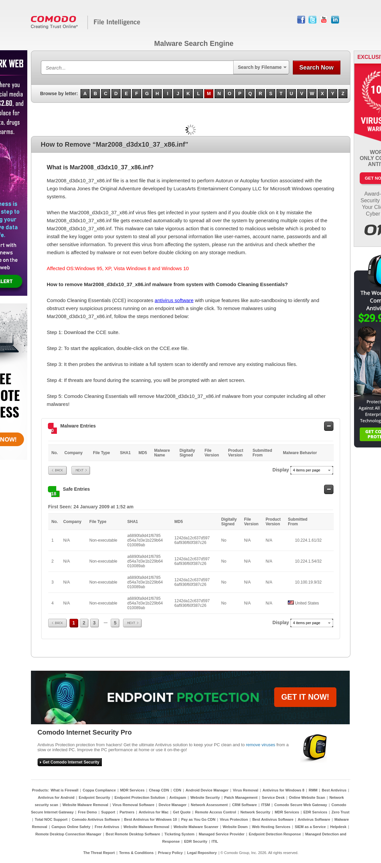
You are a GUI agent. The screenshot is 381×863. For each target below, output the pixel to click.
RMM (313, 790)
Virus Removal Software (133, 805)
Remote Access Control (215, 812)
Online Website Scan (307, 797)
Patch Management (241, 797)
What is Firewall (64, 790)
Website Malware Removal (85, 805)
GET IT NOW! (305, 697)
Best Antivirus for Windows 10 (150, 819)
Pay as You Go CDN (198, 819)
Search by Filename (260, 67)
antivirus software (174, 300)
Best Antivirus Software (272, 819)
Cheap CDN (159, 790)
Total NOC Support (51, 819)
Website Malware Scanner (195, 827)
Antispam (177, 797)
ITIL (215, 841)
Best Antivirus (334, 790)
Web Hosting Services (271, 827)
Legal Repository (202, 853)
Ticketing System (179, 834)
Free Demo (87, 812)
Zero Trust (340, 812)
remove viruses (260, 744)
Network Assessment (209, 805)
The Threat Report (99, 853)
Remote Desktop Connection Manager (68, 834)
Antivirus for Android (56, 797)
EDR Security (195, 841)
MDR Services (132, 790)
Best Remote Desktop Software (133, 834)
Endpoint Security (94, 797)
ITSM (265, 805)
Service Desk (273, 797)
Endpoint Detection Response (275, 834)
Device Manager (173, 805)
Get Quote (182, 812)
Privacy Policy (170, 853)
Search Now (316, 67)
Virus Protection (234, 819)
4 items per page (306, 470)
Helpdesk (338, 827)
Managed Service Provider (222, 834)
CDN (177, 790)
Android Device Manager (207, 790)
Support (108, 812)
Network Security (256, 812)
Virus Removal (245, 790)
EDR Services (315, 812)
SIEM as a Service (310, 827)
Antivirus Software (314, 819)
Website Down (235, 827)
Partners (126, 812)
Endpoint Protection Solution (139, 797)
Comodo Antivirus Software (96, 819)
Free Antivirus (107, 827)
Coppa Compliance (99, 790)
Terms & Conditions (136, 853)
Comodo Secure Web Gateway (300, 805)
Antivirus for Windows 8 (283, 790)
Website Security (205, 797)
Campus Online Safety (71, 827)
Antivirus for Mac (154, 812)
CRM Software (244, 805)
